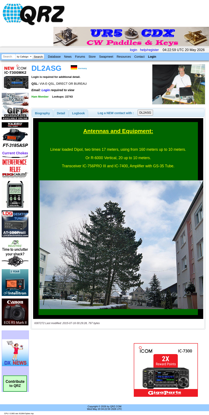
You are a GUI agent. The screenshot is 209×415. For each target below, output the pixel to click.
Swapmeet (106, 56)
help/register (149, 50)
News (68, 56)
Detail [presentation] (61, 113)
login (133, 50)
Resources (124, 56)
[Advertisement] (82, 370)
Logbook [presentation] (78, 113)
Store (92, 56)
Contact (139, 56)
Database (54, 56)
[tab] (42, 113)
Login (152, 56)
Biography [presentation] (42, 113)
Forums (80, 56)
